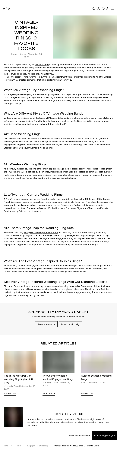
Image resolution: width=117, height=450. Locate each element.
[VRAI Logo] (7, 8)
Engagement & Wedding (37, 446)
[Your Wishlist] (103, 8)
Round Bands (10, 271)
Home (5, 446)
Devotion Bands (83, 268)
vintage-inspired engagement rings (41, 232)
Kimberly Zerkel (18, 53)
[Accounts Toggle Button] (98, 8)
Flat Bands (97, 268)
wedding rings (42, 64)
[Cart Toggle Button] (107, 8)
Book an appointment (79, 435)
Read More (10, 393)
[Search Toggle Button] (94, 8)
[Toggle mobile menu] (112, 8)
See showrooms (46, 324)
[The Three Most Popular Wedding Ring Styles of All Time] (20, 362)
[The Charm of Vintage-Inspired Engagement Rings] (58, 362)
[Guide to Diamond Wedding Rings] (97, 362)
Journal (18, 446)
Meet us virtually (70, 324)
